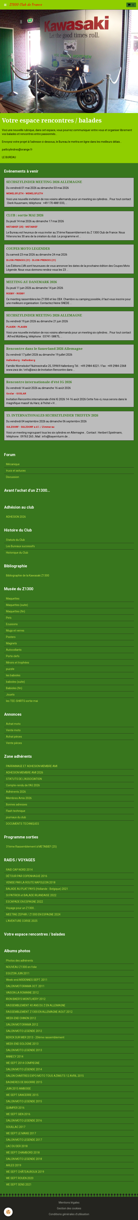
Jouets (10, 694)
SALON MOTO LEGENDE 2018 (24, 1158)
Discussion (12, 477)
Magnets (11, 643)
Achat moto (13, 723)
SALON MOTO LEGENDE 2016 (24, 1120)
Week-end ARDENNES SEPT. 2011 (26, 979)
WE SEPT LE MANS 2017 (21, 1133)
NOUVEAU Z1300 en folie (21, 967)
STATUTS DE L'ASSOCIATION (24, 778)
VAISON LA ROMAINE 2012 (22, 992)
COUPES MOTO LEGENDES (28, 249)
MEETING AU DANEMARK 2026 (31, 282)
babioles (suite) (15, 681)
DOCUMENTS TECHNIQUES (22, 823)
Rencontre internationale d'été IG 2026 (39, 382)
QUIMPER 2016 (15, 1107)
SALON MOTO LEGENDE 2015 (24, 1101)
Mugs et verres (15, 630)
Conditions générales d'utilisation (69, 1214)
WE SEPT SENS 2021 (18, 1184)
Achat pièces (14, 736)
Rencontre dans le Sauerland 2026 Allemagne (44, 349)
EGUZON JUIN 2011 (18, 973)
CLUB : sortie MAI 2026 (24, 215)
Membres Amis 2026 (19, 798)
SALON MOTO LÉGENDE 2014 (24, 1069)
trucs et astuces (16, 470)
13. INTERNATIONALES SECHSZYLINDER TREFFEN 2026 (52, 415)
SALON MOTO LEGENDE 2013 (24, 1050)
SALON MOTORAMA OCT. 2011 (25, 986)
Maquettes (12, 598)
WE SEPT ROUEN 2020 (19, 1178)
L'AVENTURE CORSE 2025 (22, 920)
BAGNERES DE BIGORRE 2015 (24, 1082)
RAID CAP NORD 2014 (19, 869)
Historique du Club (17, 552)
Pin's (8, 617)
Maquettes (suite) (17, 605)
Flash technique (15, 810)
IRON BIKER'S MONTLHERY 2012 (25, 999)
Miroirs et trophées (17, 662)
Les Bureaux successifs (20, 546)
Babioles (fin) (14, 688)
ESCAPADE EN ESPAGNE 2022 (24, 901)
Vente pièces (14, 743)
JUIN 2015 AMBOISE (18, 1088)
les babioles (13, 675)
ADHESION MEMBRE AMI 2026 (24, 772)
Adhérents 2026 (16, 791)
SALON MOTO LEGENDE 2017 (24, 1139)
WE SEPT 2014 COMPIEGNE (23, 1062)
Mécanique (13, 464)
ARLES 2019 (13, 1165)
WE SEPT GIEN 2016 (18, 1114)
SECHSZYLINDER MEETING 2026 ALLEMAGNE (44, 182)
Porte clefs (12, 656)
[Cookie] (8, 1212)
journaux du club (16, 817)
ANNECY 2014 (14, 1056)
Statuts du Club (15, 539)
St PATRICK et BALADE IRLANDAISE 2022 (31, 895)
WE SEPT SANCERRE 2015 (22, 1094)
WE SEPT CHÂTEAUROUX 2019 (25, 1171)
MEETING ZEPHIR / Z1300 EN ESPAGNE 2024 (33, 914)
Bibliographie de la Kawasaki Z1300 (27, 575)
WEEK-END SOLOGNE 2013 (22, 1043)
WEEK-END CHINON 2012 (21, 1018)
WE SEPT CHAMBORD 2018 (23, 1152)
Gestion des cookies (69, 1208)
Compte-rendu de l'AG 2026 (23, 785)
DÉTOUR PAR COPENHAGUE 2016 (26, 876)
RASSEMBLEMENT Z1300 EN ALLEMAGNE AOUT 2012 (39, 1011)
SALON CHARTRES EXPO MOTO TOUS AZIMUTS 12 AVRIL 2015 (45, 1075)
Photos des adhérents (19, 960)
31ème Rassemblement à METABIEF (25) (31, 846)
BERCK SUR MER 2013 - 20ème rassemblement (35, 1037)
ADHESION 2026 (16, 516)
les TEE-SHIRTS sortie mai (22, 700)
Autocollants (14, 649)
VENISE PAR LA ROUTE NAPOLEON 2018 (30, 882)
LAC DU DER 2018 (17, 1146)
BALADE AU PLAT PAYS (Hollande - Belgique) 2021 (37, 888)
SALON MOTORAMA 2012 (22, 1024)
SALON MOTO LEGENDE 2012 (24, 1031)
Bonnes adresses (16, 804)
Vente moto (13, 730)
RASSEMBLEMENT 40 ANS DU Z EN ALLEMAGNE (35, 1005)
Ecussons (12, 624)
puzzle (10, 668)
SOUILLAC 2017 (15, 1126)
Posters (11, 637)
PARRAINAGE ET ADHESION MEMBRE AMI (31, 766)
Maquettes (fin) (15, 611)
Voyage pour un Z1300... (21, 908)
